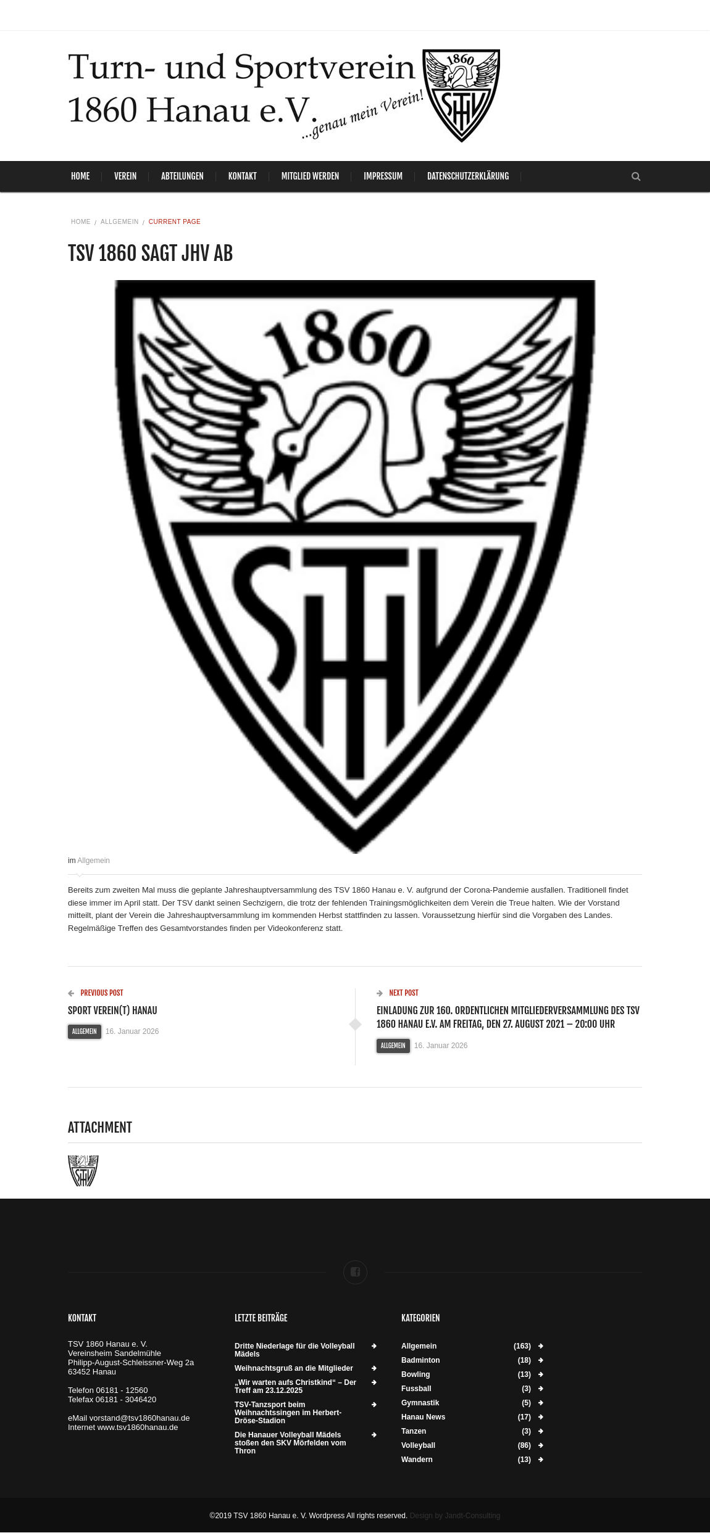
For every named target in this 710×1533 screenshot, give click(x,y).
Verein (125, 176)
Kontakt (242, 176)
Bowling (415, 1375)
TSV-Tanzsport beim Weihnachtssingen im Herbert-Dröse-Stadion (288, 1413)
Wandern (417, 1460)
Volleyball (418, 1446)
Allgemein (120, 221)
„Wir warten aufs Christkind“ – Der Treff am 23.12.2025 (295, 1387)
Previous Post (95, 993)
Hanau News (423, 1417)
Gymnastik (420, 1403)
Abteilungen (182, 176)
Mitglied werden (311, 176)
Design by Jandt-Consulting (455, 1515)
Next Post (398, 993)
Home (80, 176)
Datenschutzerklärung (468, 176)
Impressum (383, 176)
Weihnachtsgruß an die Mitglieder (294, 1369)
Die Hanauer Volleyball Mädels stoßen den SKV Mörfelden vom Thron (290, 1443)
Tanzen (413, 1432)
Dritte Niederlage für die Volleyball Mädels (295, 1350)
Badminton (420, 1361)
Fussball (416, 1389)
